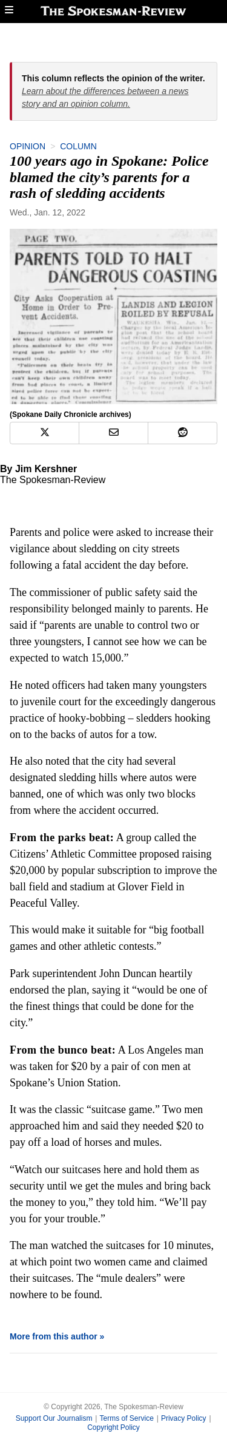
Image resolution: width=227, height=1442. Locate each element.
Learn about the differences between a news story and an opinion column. (105, 97)
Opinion (27, 146)
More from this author (53, 1336)
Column (78, 146)
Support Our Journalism (54, 1418)
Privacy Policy (183, 1418)
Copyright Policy (113, 1427)
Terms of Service (126, 1418)
